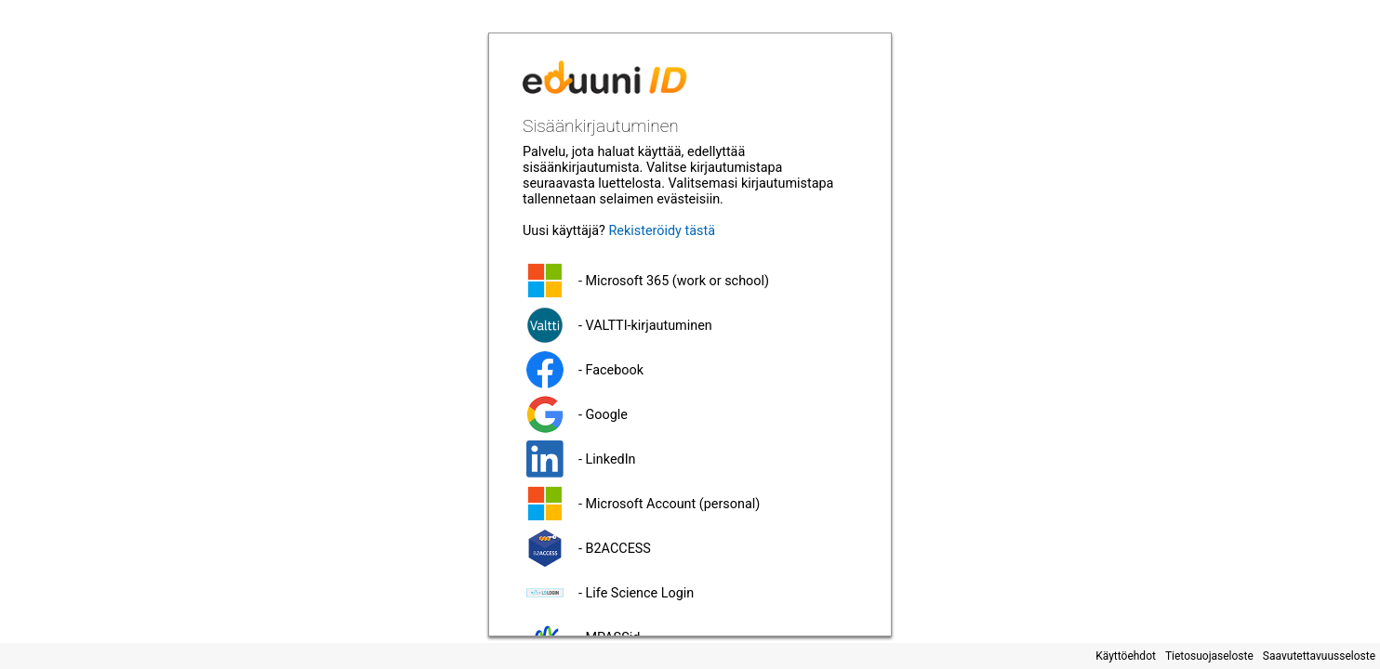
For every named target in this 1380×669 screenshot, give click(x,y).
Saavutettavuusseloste (1319, 655)
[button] (690, 280)
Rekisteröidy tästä (661, 231)
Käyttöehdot (1125, 655)
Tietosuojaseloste (1209, 655)
